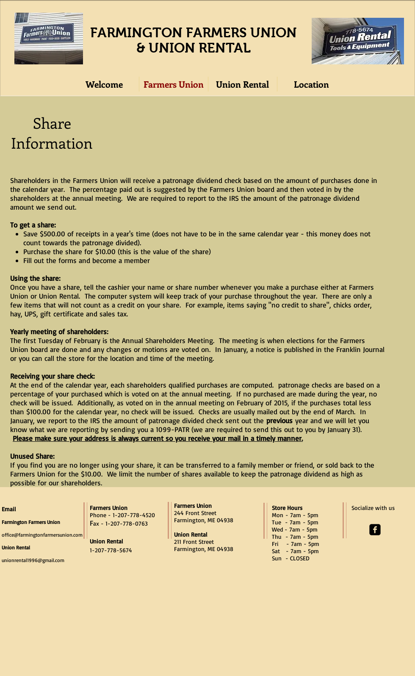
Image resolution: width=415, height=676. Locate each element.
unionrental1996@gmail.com (33, 560)
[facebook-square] (375, 529)
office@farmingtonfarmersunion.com (42, 535)
